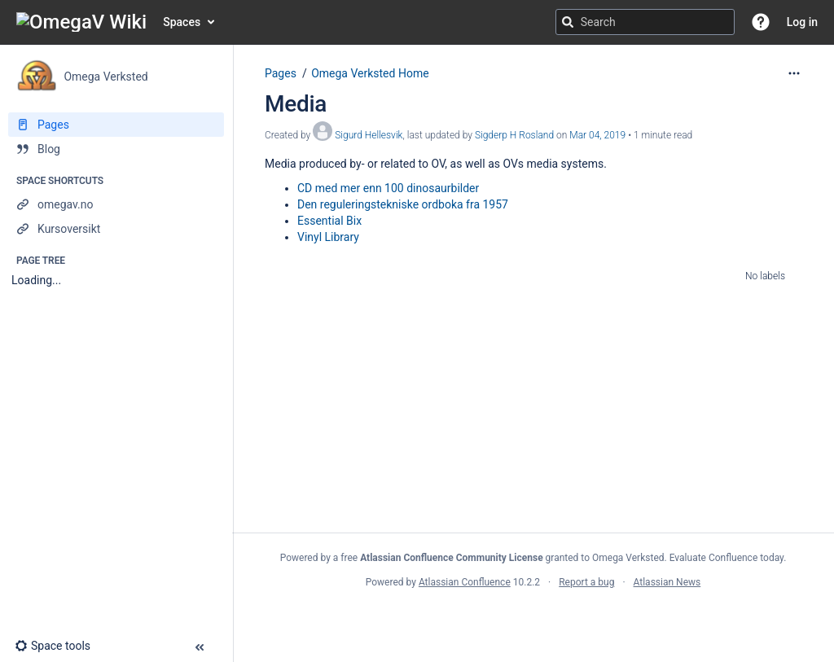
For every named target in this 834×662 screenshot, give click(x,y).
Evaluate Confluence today (726, 557)
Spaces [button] (181, 21)
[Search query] (645, 22)
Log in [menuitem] (802, 21)
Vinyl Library (328, 236)
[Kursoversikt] (116, 229)
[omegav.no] (116, 204)
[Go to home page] (81, 22)
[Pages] (116, 124)
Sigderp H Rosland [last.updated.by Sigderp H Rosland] (514, 135)
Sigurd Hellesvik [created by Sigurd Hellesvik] (368, 135)
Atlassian (533, 618)
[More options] (794, 73)
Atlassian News (667, 582)
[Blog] (116, 149)
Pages (280, 73)
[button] (761, 22)
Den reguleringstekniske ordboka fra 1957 (402, 204)
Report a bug (586, 582)
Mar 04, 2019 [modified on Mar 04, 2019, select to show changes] (597, 135)
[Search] (567, 21)
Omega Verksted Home (369, 73)
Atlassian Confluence (465, 582)
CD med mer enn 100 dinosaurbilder (388, 188)
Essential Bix (329, 220)
